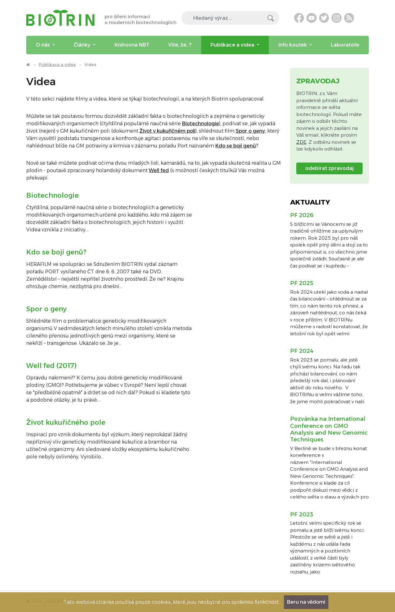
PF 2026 (302, 215)
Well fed (159, 170)
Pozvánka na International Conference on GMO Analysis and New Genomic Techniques (329, 429)
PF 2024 (302, 351)
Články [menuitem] (83, 45)
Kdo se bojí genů (235, 146)
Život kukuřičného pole (65, 422)
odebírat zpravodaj (329, 168)
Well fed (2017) (51, 366)
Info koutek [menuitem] (293, 45)
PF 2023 (301, 514)
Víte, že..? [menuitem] (180, 45)
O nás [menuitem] (43, 45)
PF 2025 (301, 283)
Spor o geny (250, 131)
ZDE (301, 142)
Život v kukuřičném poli (167, 131)
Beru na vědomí (306, 602)
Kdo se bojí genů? (56, 252)
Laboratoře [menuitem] (345, 45)
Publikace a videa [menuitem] (233, 45)
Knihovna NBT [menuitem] (131, 45)
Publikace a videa (57, 64)
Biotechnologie (200, 123)
